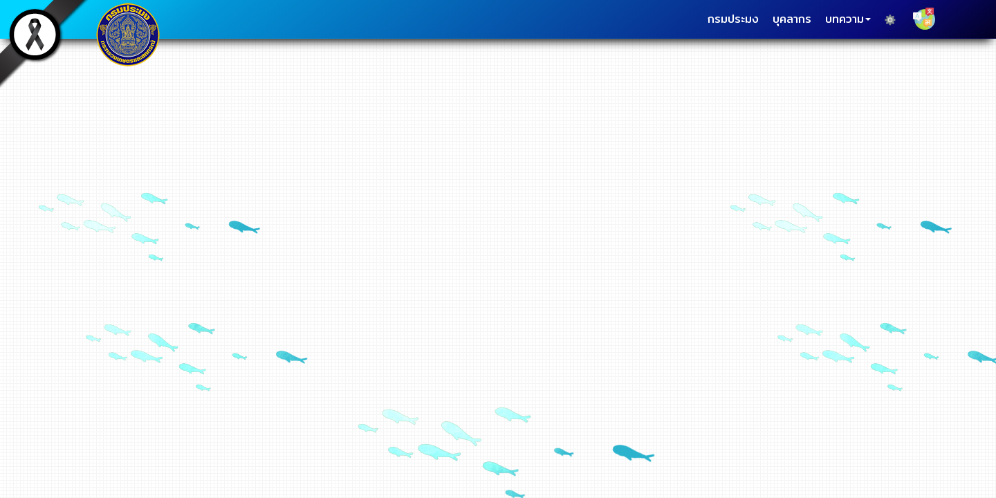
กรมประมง (733, 19)
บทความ (848, 19)
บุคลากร (792, 19)
